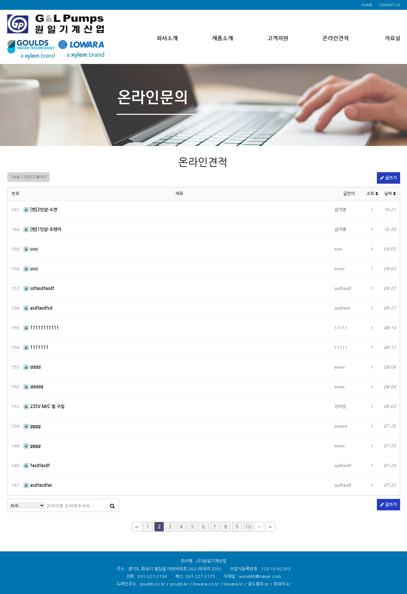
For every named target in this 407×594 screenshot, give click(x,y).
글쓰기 (388, 178)
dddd (32, 367)
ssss (31, 249)
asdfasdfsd (38, 308)
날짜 (390, 194)
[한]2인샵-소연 (40, 210)
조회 (372, 194)
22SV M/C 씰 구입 (44, 406)
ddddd (33, 387)
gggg (32, 426)
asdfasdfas (38, 485)
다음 (259, 527)
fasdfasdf (37, 465)
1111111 (36, 347)
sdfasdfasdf (39, 288)
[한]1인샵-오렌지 (42, 229)
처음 (137, 527)
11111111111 (41, 328)
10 (248, 526)
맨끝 (270, 527)
